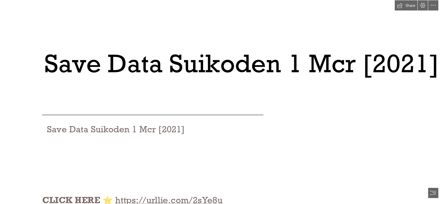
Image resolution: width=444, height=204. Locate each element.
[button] (406, 5)
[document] (222, 102)
